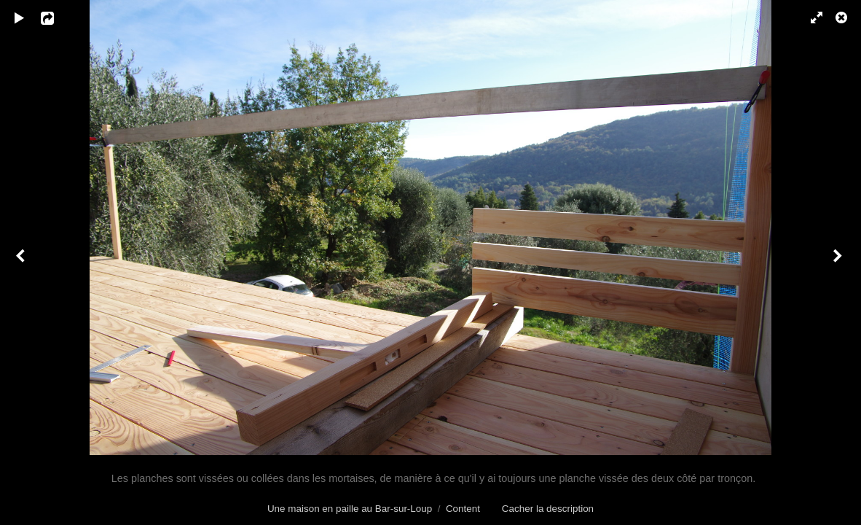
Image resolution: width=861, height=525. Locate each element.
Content (463, 508)
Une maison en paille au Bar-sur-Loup (349, 508)
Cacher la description (548, 508)
